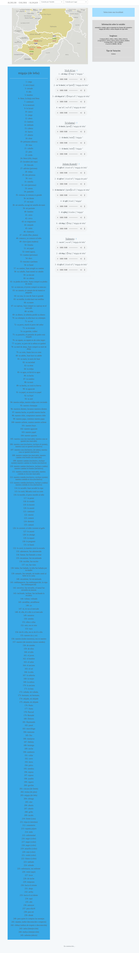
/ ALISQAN (33, 3)
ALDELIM (12, 3)
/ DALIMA (22, 3)
